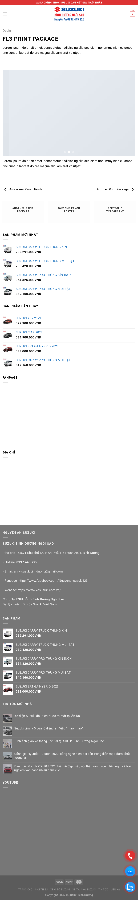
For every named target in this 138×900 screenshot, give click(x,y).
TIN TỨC (103, 889)
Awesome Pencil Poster (24, 189)
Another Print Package (115, 189)
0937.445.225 (26, 562)
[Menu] (5, 14)
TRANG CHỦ (25, 889)
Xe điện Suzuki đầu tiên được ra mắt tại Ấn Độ (47, 716)
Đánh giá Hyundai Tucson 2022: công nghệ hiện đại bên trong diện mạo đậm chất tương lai (72, 755)
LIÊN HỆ (115, 889)
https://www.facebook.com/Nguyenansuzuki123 (53, 580)
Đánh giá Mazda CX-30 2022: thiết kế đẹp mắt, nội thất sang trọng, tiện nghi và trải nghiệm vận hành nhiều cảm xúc (72, 768)
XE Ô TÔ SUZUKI (60, 889)
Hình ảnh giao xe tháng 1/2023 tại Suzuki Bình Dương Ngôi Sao (59, 741)
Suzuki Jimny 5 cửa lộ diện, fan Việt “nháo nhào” (48, 728)
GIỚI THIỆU (41, 889)
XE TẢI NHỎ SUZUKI (84, 889)
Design (8, 30)
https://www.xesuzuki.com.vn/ (39, 590)
